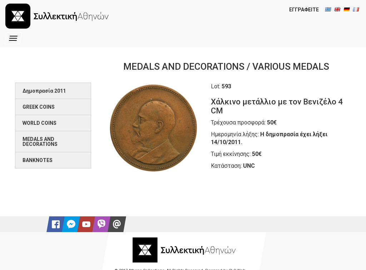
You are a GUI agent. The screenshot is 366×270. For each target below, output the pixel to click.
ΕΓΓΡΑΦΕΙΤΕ (304, 10)
